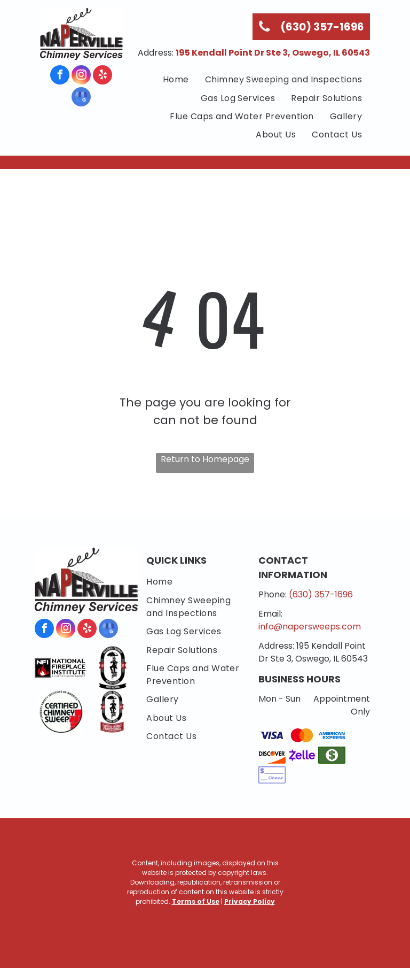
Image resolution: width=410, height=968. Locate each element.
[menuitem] (176, 80)
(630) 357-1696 (321, 594)
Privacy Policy (249, 901)
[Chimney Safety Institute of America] (60, 712)
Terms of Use (195, 901)
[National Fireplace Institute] (60, 668)
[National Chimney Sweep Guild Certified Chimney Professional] (112, 712)
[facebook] (59, 76)
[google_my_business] (81, 98)
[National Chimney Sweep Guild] (112, 668)
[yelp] (102, 76)
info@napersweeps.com (309, 626)
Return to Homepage (205, 459)
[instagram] (81, 76)
